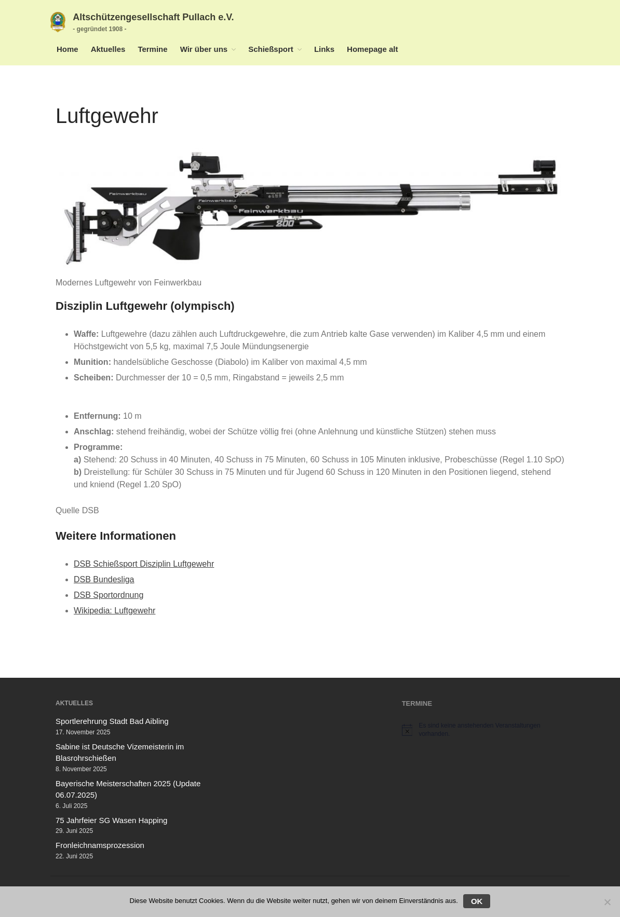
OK (477, 901)
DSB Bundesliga (104, 579)
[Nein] (607, 902)
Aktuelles (108, 49)
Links (324, 49)
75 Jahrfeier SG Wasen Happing (111, 820)
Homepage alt (372, 49)
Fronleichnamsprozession (100, 845)
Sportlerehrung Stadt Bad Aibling (112, 721)
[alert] (483, 729)
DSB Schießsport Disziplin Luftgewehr (144, 563)
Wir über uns (204, 49)
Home (67, 49)
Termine (152, 49)
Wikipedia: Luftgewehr (114, 610)
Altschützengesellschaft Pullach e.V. (153, 17)
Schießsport (270, 49)
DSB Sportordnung (108, 595)
